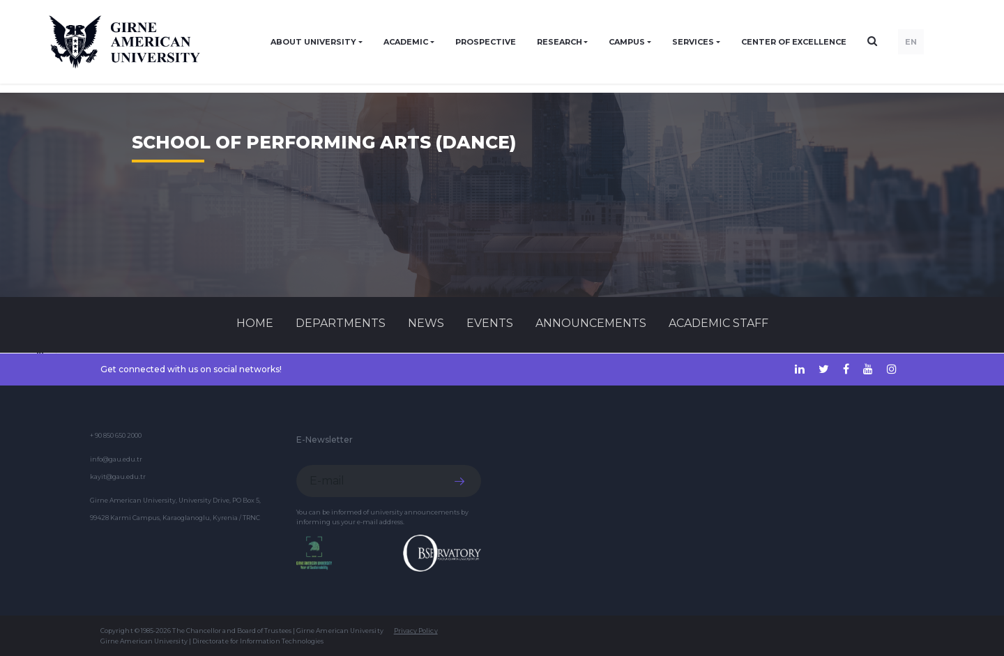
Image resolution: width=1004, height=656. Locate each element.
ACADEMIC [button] (405, 42)
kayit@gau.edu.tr (118, 476)
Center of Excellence (793, 42)
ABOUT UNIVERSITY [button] (313, 42)
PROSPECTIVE (485, 42)
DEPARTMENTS (341, 323)
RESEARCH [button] (559, 42)
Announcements (590, 323)
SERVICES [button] (693, 42)
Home (254, 323)
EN (911, 42)
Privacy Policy (416, 630)
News (426, 323)
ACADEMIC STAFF (718, 323)
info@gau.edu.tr (116, 459)
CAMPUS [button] (627, 42)
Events (489, 323)
